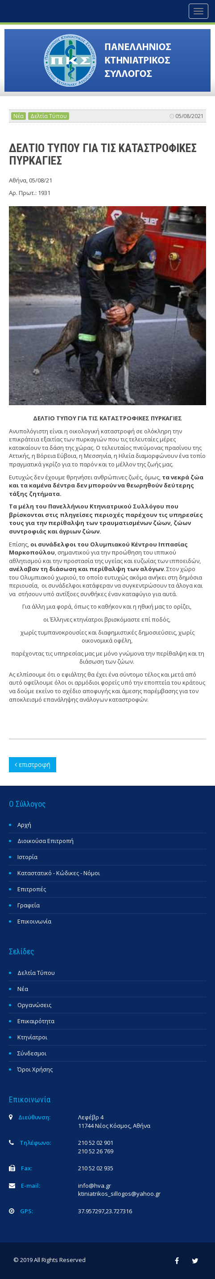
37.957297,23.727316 (105, 1211)
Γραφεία (28, 905)
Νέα (18, 116)
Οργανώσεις (34, 1005)
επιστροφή (32, 764)
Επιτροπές (31, 889)
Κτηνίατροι (32, 1037)
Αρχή (24, 825)
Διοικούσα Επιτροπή (45, 841)
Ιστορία (27, 857)
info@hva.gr (94, 1186)
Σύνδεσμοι (31, 1053)
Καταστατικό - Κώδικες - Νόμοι (58, 873)
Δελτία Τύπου (48, 116)
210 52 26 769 (95, 1151)
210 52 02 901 (95, 1143)
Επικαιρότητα (35, 1021)
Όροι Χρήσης (35, 1069)
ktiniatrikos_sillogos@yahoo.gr (119, 1194)
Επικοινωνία (34, 921)
